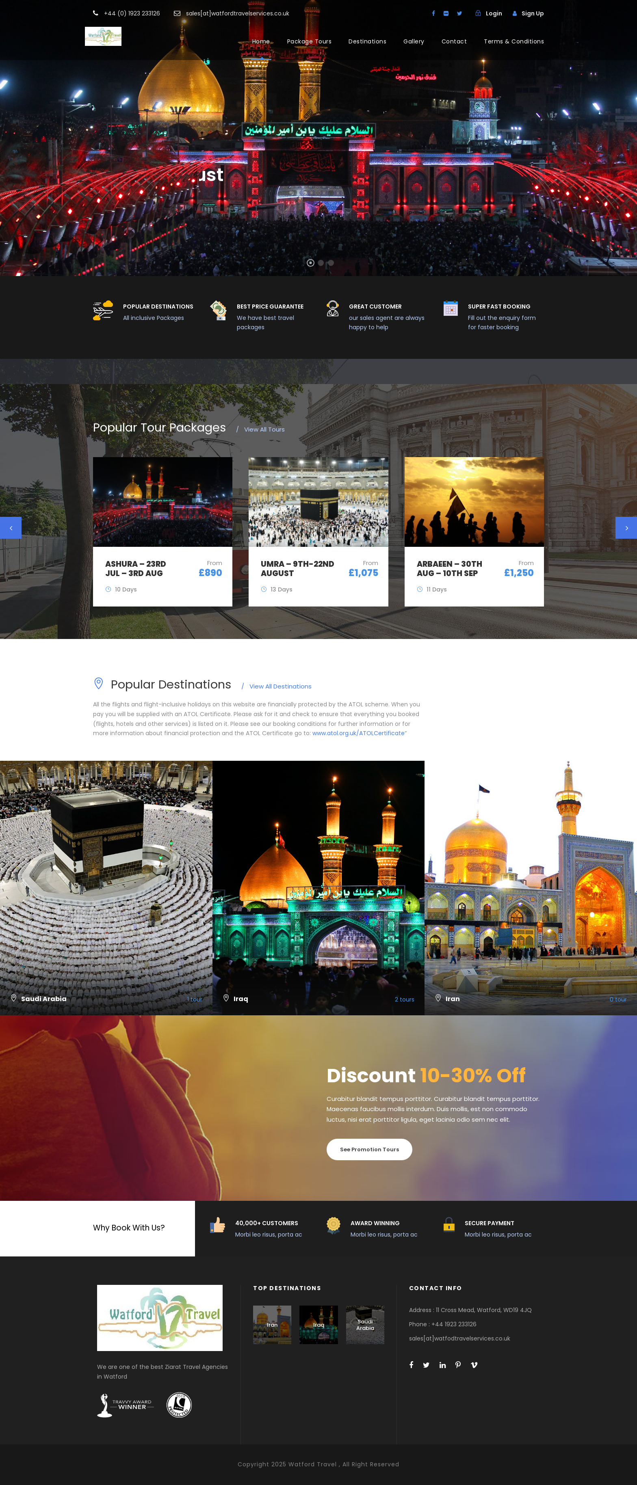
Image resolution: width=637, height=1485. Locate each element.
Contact (454, 41)
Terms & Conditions (514, 41)
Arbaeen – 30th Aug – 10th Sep (449, 569)
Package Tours (309, 41)
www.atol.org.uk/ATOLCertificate (358, 733)
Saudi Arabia (365, 1325)
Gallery (414, 41)
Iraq (318, 1325)
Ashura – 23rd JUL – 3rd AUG (135, 569)
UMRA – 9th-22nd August (297, 569)
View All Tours (260, 429)
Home (261, 41)
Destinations (367, 41)
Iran (272, 1325)
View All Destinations (276, 686)
